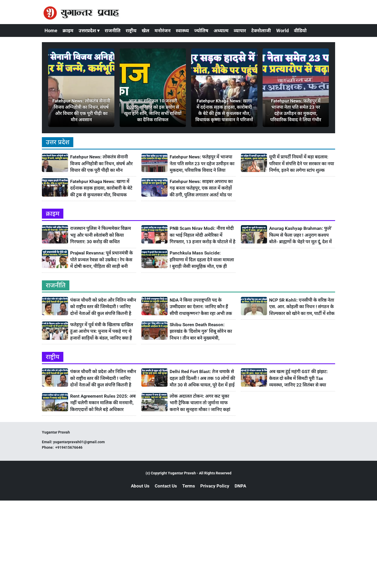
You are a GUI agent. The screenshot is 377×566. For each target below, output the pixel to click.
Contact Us (166, 486)
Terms (188, 486)
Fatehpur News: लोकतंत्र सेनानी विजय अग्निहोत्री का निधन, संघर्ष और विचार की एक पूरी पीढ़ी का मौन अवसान (101, 163)
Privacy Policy (214, 486)
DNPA (240, 486)
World (282, 30)
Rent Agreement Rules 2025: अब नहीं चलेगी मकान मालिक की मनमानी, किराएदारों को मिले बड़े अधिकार (103, 402)
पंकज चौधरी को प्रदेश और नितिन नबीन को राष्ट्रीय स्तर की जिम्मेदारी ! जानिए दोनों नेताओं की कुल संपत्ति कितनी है (103, 306)
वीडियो (300, 30)
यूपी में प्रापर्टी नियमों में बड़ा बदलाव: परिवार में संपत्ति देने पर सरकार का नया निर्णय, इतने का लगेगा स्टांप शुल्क (301, 163)
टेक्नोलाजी (261, 30)
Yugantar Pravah (182, 473)
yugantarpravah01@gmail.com (79, 442)
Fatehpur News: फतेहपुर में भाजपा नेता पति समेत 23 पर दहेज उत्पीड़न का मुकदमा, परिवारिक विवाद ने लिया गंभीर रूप (202, 163)
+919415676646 (69, 447)
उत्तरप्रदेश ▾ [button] (89, 30)
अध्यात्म (221, 30)
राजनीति (112, 30)
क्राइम (68, 30)
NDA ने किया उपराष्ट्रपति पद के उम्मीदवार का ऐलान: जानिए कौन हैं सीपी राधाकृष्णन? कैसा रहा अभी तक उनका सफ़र (201, 307)
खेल (145, 30)
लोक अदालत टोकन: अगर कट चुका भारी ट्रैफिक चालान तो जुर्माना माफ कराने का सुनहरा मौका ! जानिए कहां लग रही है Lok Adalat (200, 403)
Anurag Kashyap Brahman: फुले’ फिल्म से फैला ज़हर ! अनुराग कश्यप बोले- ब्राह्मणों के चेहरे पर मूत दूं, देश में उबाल (300, 235)
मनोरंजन (162, 30)
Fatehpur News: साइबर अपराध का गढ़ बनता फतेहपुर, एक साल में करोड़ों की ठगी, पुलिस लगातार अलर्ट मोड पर (201, 188)
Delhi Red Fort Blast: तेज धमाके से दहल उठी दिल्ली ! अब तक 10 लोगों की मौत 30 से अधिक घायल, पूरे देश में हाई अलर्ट (202, 378)
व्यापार (240, 30)
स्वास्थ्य (182, 30)
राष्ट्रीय (131, 30)
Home (51, 30)
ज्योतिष (201, 30)
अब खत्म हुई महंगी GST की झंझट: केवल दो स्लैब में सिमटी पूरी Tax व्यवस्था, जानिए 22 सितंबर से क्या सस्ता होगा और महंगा (298, 378)
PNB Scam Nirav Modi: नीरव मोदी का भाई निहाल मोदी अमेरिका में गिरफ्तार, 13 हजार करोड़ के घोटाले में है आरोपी (202, 235)
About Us (140, 486)
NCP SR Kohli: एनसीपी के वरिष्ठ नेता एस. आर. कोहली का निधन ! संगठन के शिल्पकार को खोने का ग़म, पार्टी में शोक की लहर (302, 307)
